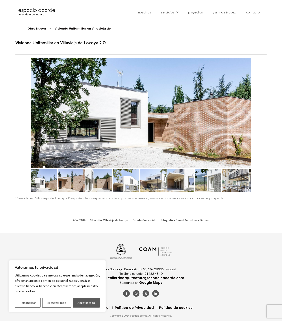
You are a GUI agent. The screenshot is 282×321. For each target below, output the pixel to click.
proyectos (195, 13)
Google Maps (150, 282)
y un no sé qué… (224, 13)
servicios (169, 13)
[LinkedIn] (155, 293)
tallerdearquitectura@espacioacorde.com (145, 278)
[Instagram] (136, 293)
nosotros (144, 13)
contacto (253, 13)
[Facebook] (126, 293)
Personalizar (28, 303)
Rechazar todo (56, 303)
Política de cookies (176, 307)
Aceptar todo (86, 303)
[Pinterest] (146, 293)
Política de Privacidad (134, 307)
